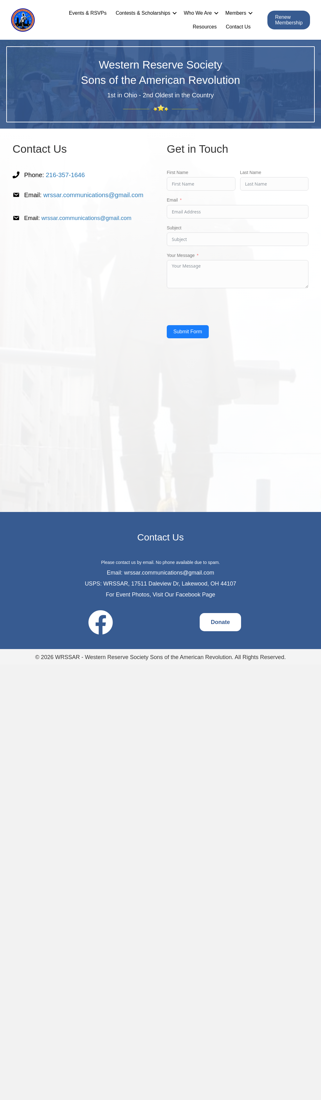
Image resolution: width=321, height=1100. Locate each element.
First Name (177, 172)
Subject (174, 227)
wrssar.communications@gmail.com (93, 195)
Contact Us (238, 26)
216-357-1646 (65, 174)
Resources (205, 26)
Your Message (181, 255)
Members (235, 13)
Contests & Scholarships (143, 13)
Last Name (250, 172)
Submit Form (187, 331)
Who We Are (198, 13)
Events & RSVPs (88, 13)
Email (172, 199)
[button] (174, 13)
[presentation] (214, 306)
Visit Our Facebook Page (184, 594)
